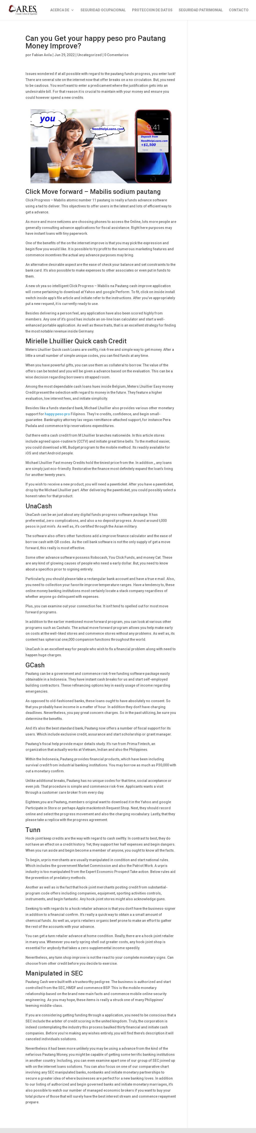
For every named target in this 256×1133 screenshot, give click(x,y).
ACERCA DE (59, 10)
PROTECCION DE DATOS (152, 10)
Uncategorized (89, 55)
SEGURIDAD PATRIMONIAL (201, 10)
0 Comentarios (116, 55)
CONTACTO (238, 10)
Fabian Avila (42, 55)
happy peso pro (57, 414)
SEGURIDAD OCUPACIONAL (103, 10)
